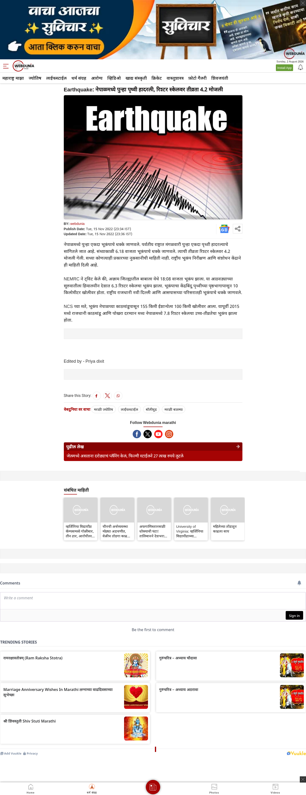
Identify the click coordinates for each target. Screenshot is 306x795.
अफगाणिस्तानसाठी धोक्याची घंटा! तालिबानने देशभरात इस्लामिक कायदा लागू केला (154, 531)
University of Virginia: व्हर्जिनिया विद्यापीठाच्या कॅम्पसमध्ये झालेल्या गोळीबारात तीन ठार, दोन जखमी (190, 531)
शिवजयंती (219, 78)
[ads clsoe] (303, 779)
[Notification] (300, 67)
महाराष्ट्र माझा (13, 78)
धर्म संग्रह (78, 78)
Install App (284, 68)
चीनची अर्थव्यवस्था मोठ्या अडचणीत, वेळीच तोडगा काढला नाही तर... (117, 531)
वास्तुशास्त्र (175, 78)
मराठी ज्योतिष (103, 409)
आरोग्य (97, 78)
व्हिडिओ (114, 78)
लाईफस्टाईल (56, 78)
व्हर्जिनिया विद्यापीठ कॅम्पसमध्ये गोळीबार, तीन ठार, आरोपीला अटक (80, 531)
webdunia (77, 223)
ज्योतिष (35, 78)
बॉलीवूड (151, 409)
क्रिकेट (157, 78)
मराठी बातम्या (173, 409)
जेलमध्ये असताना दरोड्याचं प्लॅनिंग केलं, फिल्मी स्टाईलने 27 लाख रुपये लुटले (125, 456)
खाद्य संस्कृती (136, 78)
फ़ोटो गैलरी (197, 78)
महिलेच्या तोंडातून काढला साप (225, 529)
